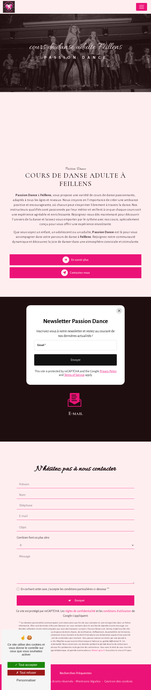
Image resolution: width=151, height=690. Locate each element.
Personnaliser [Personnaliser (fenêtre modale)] (26, 680)
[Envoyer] (75, 360)
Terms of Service (74, 375)
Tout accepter (26, 664)
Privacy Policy (108, 371)
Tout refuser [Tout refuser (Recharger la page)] (26, 672)
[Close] (119, 311)
